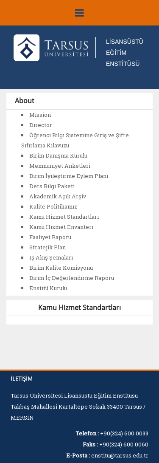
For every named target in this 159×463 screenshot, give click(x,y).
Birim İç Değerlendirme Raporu (71, 278)
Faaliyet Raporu (50, 237)
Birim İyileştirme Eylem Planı (68, 176)
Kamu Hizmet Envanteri (61, 227)
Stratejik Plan (47, 247)
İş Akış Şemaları (51, 257)
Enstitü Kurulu (48, 288)
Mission (40, 115)
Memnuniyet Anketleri (59, 165)
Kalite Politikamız (53, 206)
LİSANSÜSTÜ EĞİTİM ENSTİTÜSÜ (124, 52)
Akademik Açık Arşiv (57, 196)
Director (40, 125)
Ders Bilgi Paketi (52, 186)
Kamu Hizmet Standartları (64, 216)
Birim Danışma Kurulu (58, 155)
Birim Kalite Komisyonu (61, 267)
